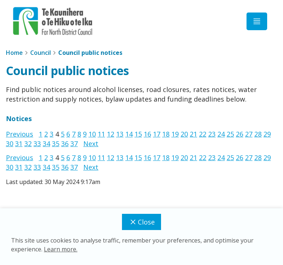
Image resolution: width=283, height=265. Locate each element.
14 (129, 134)
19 (175, 134)
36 (65, 143)
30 (9, 143)
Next (90, 143)
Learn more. (60, 249)
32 (28, 143)
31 (18, 143)
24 (221, 134)
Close (141, 222)
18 (166, 134)
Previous (19, 134)
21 (193, 134)
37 (74, 143)
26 (239, 134)
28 (258, 134)
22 (202, 134)
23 (212, 134)
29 (267, 134)
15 (138, 134)
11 (101, 134)
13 (119, 134)
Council (40, 53)
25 (230, 134)
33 (37, 143)
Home (14, 53)
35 (55, 143)
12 (110, 134)
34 (46, 143)
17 (156, 134)
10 (92, 134)
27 (248, 134)
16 (147, 134)
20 (184, 134)
